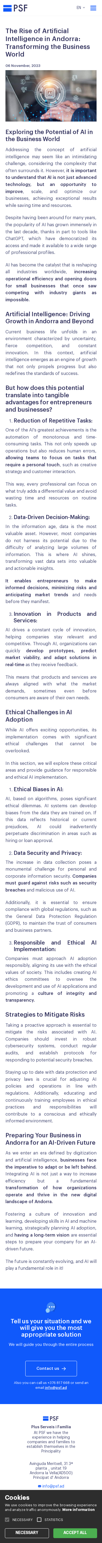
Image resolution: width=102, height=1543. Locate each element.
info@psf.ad (56, 1387)
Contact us (47, 1369)
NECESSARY (27, 1533)
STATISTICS (54, 1520)
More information (78, 1509)
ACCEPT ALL (75, 1533)
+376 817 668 (59, 1382)
